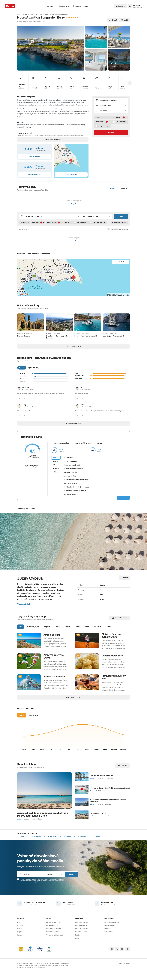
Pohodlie (56, 468)
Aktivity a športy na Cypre (54, 656)
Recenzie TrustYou (34, 174)
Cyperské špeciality (112, 655)
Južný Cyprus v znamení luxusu (102, 775)
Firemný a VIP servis (52, 932)
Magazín (20, 932)
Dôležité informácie (81, 922)
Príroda (87, 627)
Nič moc (22, 381)
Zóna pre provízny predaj (112, 922)
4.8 (42, 21)
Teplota (21, 715)
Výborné (22, 373)
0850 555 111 (68, 902)
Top (20, 627)
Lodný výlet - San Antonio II (113, 336)
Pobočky (20, 925)
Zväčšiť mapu (120, 262)
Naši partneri (108, 932)
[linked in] (117, 949)
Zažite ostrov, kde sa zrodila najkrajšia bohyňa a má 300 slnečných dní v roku (42, 814)
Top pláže (47, 627)
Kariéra (19, 929)
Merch (77, 938)
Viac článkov (122, 766)
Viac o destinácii (24, 604)
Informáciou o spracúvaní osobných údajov (30, 882)
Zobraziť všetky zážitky (73, 697)
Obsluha (55, 465)
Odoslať (71, 874)
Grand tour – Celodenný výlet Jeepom (57, 337)
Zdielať (113, 20)
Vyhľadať (111, 132)
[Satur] (9, 6)
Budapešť (52, 836)
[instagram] (122, 949)
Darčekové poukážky (52, 925)
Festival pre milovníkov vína (114, 677)
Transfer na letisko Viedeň (54, 935)
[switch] (108, 229)
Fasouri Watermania (54, 676)
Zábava (109, 627)
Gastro (67, 627)
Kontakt (19, 935)
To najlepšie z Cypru (98, 813)
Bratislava (36, 836)
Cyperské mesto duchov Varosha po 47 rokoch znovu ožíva (108, 801)
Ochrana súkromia (81, 925)
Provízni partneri (109, 925)
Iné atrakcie (98, 627)
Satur (87, 6)
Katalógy (78, 935)
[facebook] (112, 949)
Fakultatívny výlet (33, 627)
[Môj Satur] (120, 6)
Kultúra (77, 627)
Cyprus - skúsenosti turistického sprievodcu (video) (110, 788)
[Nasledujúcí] (130, 83)
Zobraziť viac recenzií (73, 423)
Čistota (55, 472)
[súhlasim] (20, 398)
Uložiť (124, 20)
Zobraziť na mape (119, 618)
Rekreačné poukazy (81, 932)
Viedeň (20, 836)
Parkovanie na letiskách (53, 929)
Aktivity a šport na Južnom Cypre (111, 635)
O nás (19, 922)
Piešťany (82, 836)
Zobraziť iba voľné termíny (119, 229)
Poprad (97, 836)
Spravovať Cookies (124, 963)
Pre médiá (107, 929)
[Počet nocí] (111, 110)
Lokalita (55, 461)
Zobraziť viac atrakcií (73, 346)
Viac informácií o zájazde (52, 139)
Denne (112, 188)
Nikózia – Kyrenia (23, 336)
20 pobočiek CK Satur (34, 902)
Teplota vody (33, 715)
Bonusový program (81, 929)
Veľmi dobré (23, 376)
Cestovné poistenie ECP (54, 922)
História (57, 627)
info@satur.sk (107, 902)
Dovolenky (51, 6)
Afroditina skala (52, 634)
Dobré (22, 379)
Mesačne (124, 188)
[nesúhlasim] (25, 398)
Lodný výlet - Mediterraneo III (85, 336)
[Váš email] (31, 874)
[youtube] (127, 949)
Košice (67, 836)
